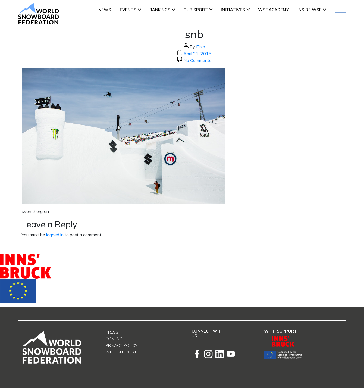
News (104, 9)
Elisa (200, 46)
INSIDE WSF (309, 9)
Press (111, 332)
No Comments (197, 60)
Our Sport (195, 9)
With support (121, 352)
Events (128, 9)
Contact (114, 338)
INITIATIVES (233, 9)
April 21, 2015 (197, 53)
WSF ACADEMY (273, 9)
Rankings (159, 9)
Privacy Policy (121, 345)
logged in (55, 234)
